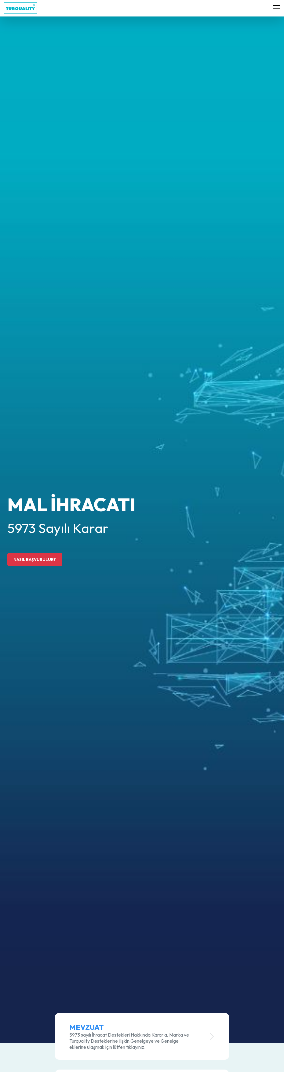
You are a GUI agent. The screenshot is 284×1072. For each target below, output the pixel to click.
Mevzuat (86, 1027)
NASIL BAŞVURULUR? (34, 559)
